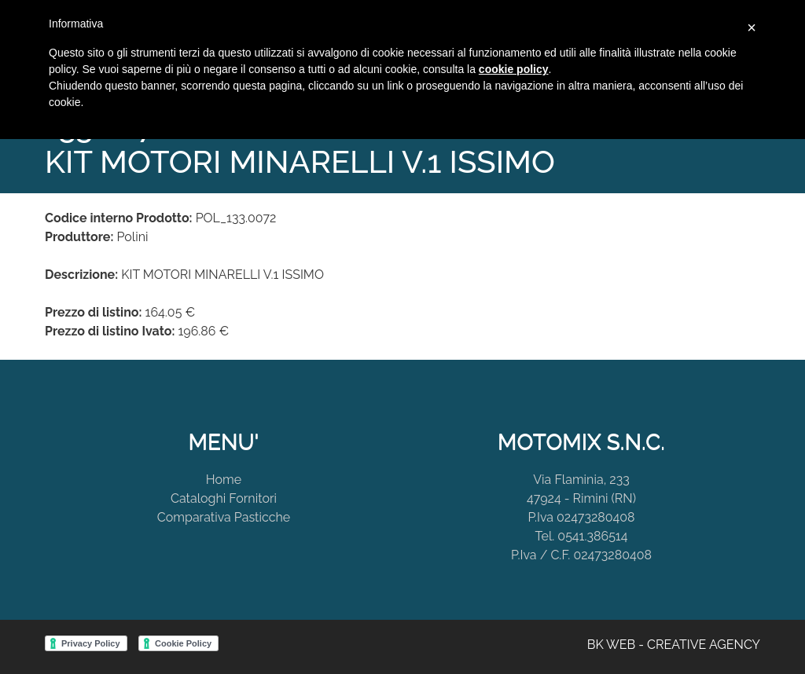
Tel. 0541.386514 (581, 536)
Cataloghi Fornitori (224, 498)
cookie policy (514, 69)
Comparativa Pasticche (223, 517)
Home (223, 479)
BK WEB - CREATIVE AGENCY (673, 644)
